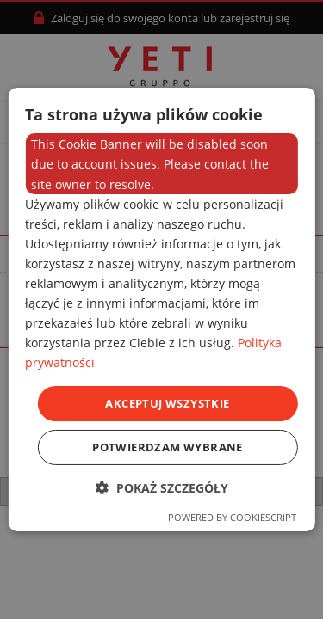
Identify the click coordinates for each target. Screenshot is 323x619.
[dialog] (161, 309)
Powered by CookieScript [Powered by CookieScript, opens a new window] (232, 517)
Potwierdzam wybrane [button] (167, 447)
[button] (162, 488)
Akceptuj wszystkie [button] (167, 402)
